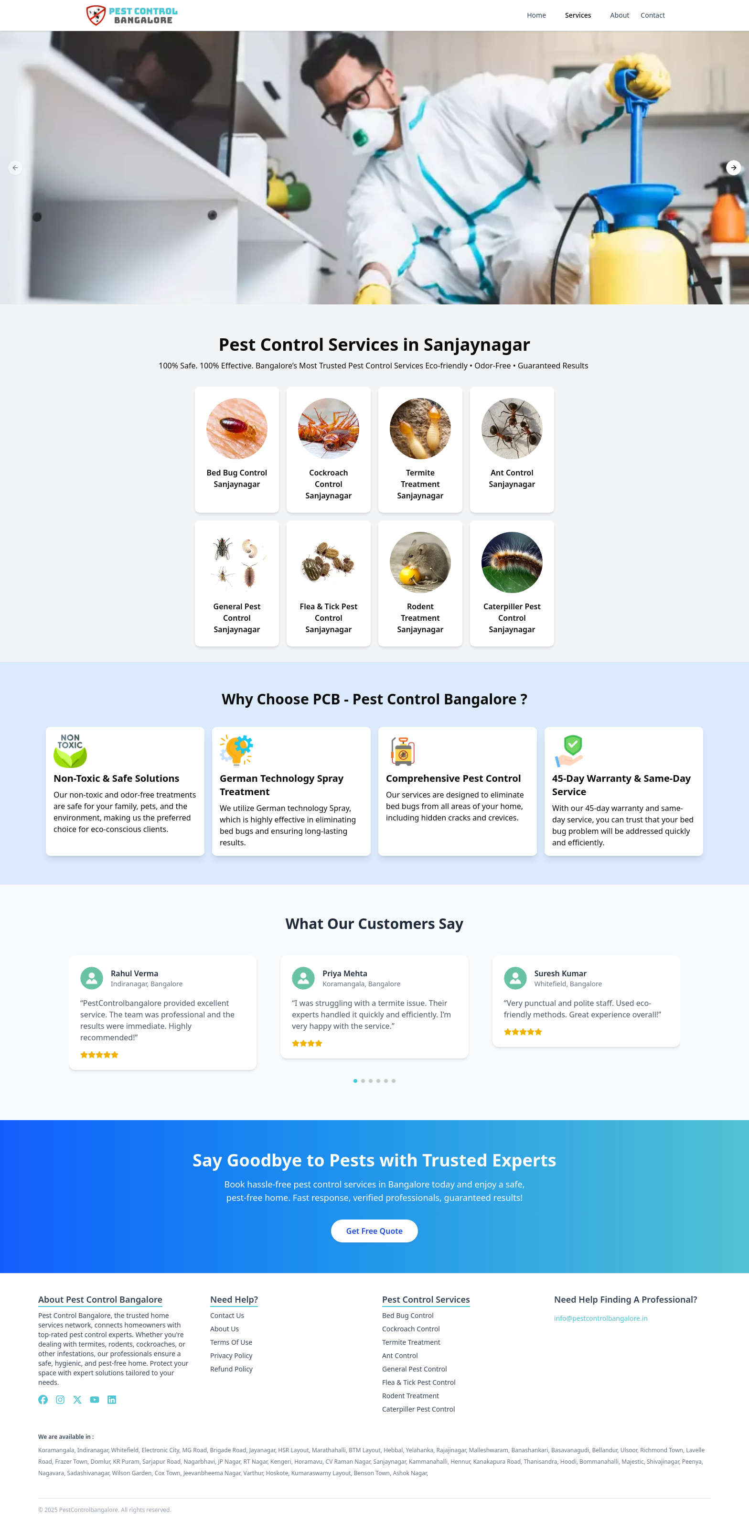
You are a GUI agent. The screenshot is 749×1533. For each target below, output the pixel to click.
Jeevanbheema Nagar (211, 1473)
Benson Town (372, 1473)
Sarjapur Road (161, 1461)
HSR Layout (293, 1450)
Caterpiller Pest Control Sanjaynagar (512, 618)
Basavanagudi (570, 1450)
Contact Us (227, 1315)
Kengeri (280, 1461)
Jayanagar (262, 1450)
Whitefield (125, 1450)
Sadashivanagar (88, 1473)
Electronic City (160, 1450)
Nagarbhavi (199, 1461)
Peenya (692, 1461)
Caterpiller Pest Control (418, 1409)
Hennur (460, 1461)
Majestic (632, 1461)
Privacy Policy (231, 1355)
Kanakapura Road (497, 1461)
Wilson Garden (132, 1473)
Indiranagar (92, 1450)
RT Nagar (255, 1461)
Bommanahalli (599, 1461)
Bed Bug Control (408, 1315)
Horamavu (308, 1461)
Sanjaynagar (390, 1461)
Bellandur (605, 1450)
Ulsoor (629, 1450)
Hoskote (277, 1473)
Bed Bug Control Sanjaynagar (237, 478)
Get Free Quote (374, 1231)
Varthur (253, 1473)
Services (578, 15)
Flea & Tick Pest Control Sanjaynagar (329, 618)
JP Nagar (229, 1461)
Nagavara (51, 1473)
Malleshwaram (488, 1450)
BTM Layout (365, 1450)
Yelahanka (420, 1450)
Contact (653, 15)
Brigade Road (228, 1450)
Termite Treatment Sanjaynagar (420, 484)
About (620, 15)
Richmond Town (661, 1450)
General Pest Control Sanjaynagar (237, 618)
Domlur (100, 1461)
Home (536, 15)
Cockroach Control (411, 1328)
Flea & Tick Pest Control (419, 1382)
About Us (224, 1328)
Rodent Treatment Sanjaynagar (420, 618)
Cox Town (168, 1473)
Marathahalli (329, 1450)
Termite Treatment (411, 1342)
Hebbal (393, 1450)
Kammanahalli (428, 1461)
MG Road (194, 1450)
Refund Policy (231, 1368)
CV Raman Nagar (348, 1461)
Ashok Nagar (410, 1473)
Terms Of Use (231, 1342)
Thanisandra (540, 1461)
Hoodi (568, 1461)
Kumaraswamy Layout (321, 1473)
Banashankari (529, 1450)
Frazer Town (71, 1461)
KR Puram (126, 1461)
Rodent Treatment (410, 1395)
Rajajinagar (451, 1450)
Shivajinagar (663, 1461)
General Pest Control (414, 1368)
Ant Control (400, 1355)
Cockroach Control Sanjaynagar (329, 484)
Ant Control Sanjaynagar (512, 478)
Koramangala (56, 1450)
